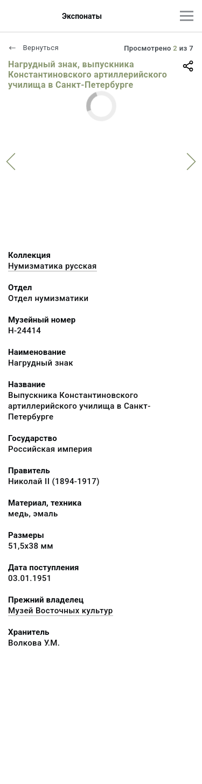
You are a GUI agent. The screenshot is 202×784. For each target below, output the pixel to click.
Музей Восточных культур (60, 610)
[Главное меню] (187, 15)
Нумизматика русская (52, 266)
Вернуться (33, 48)
